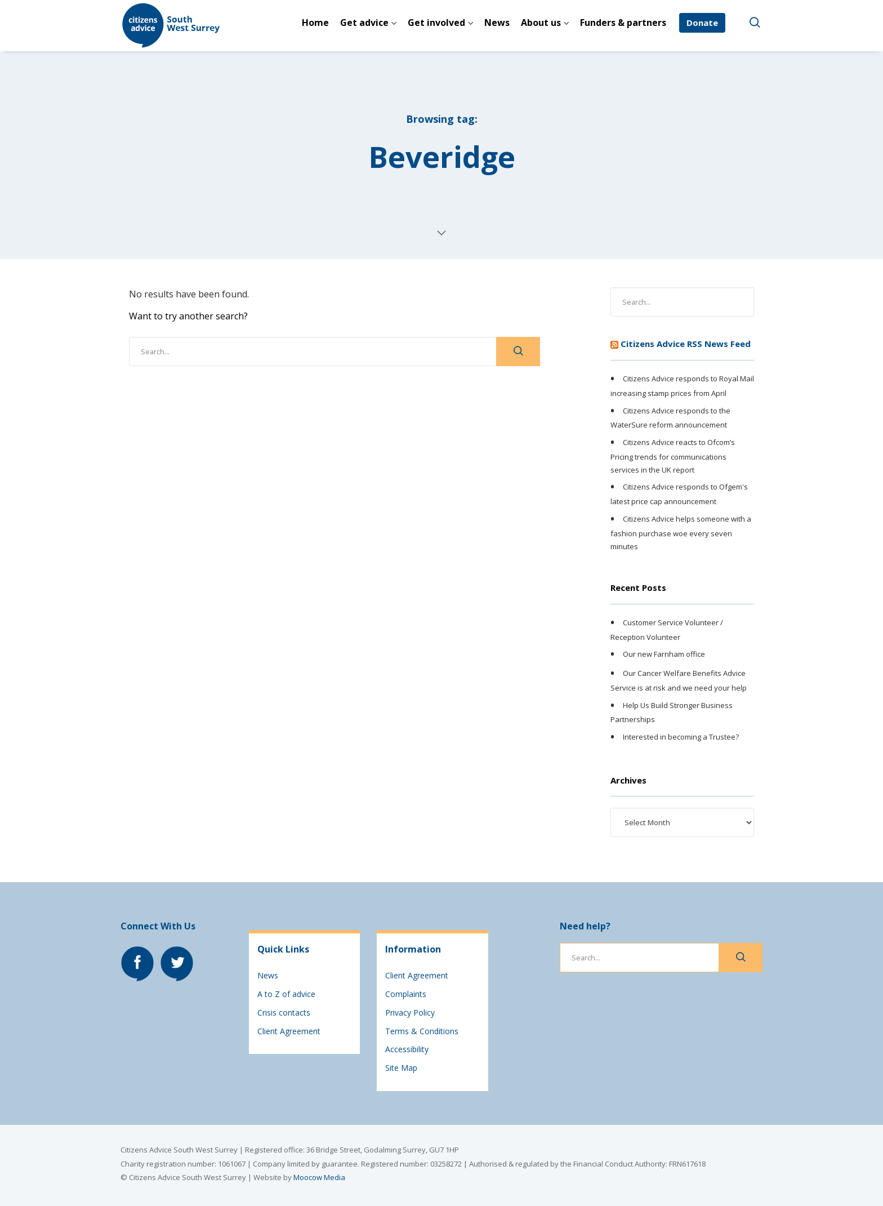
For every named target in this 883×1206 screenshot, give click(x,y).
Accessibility (407, 1049)
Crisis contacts (283, 1012)
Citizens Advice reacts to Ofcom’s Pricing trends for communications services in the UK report (672, 455)
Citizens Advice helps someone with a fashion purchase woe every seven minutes (680, 532)
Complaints (405, 994)
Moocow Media (319, 1177)
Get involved (436, 22)
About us (541, 22)
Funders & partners (623, 22)
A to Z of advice (286, 994)
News (497, 22)
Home (315, 22)
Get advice (364, 22)
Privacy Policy (410, 1012)
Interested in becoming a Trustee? (681, 737)
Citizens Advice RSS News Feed (686, 343)
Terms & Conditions (421, 1031)
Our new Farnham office (664, 654)
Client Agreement (288, 1031)
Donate (702, 22)
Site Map (401, 1067)
